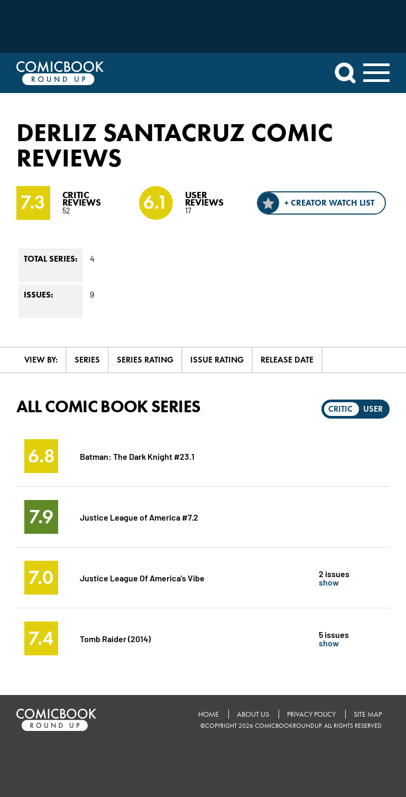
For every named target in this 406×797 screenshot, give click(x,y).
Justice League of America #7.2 (139, 516)
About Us (253, 714)
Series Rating (145, 360)
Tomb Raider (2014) (115, 638)
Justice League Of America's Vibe (142, 577)
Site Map (368, 714)
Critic (340, 409)
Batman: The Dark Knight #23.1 (137, 455)
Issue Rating (217, 360)
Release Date (287, 360)
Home (208, 714)
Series (87, 360)
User (373, 409)
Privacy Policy (311, 714)
